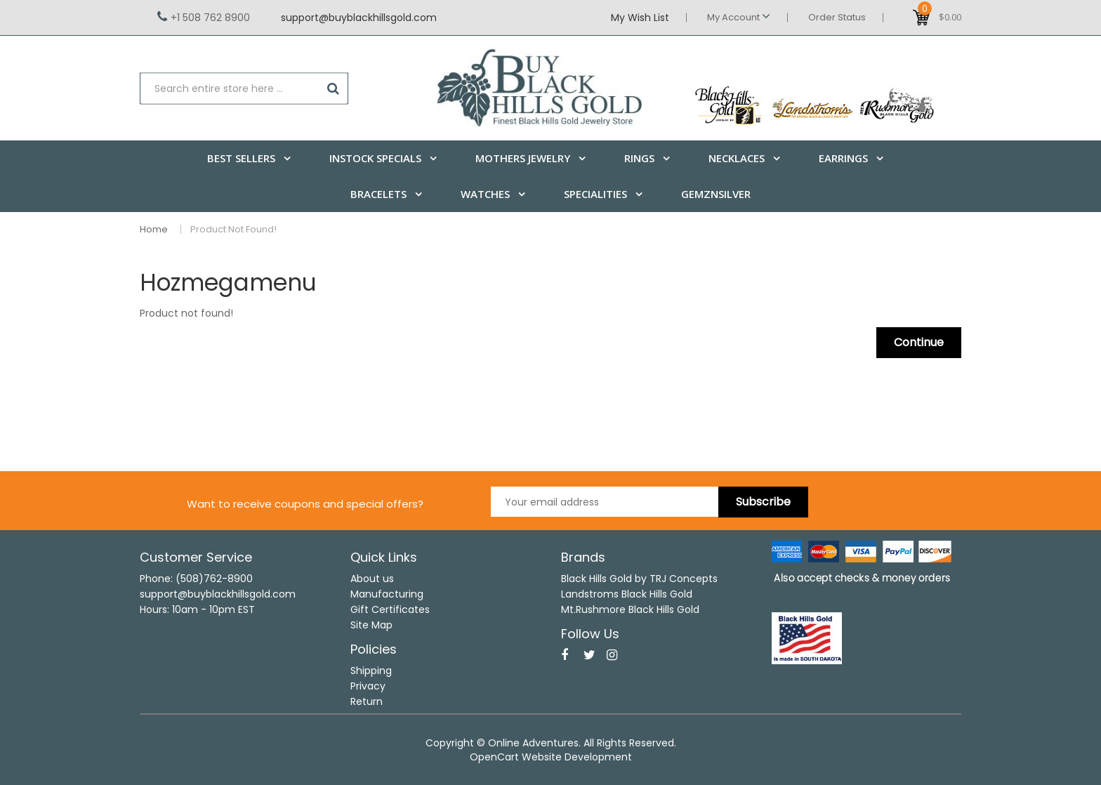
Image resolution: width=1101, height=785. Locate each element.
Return (366, 701)
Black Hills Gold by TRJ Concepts (639, 579)
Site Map (371, 625)
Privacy (367, 686)
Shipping (371, 671)
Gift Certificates (390, 609)
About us (372, 579)
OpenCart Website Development (551, 757)
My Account (738, 17)
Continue (919, 342)
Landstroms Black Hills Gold (626, 594)
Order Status (837, 17)
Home (154, 229)
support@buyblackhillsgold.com (359, 18)
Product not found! (233, 229)
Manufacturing (386, 594)
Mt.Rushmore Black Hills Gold (630, 609)
